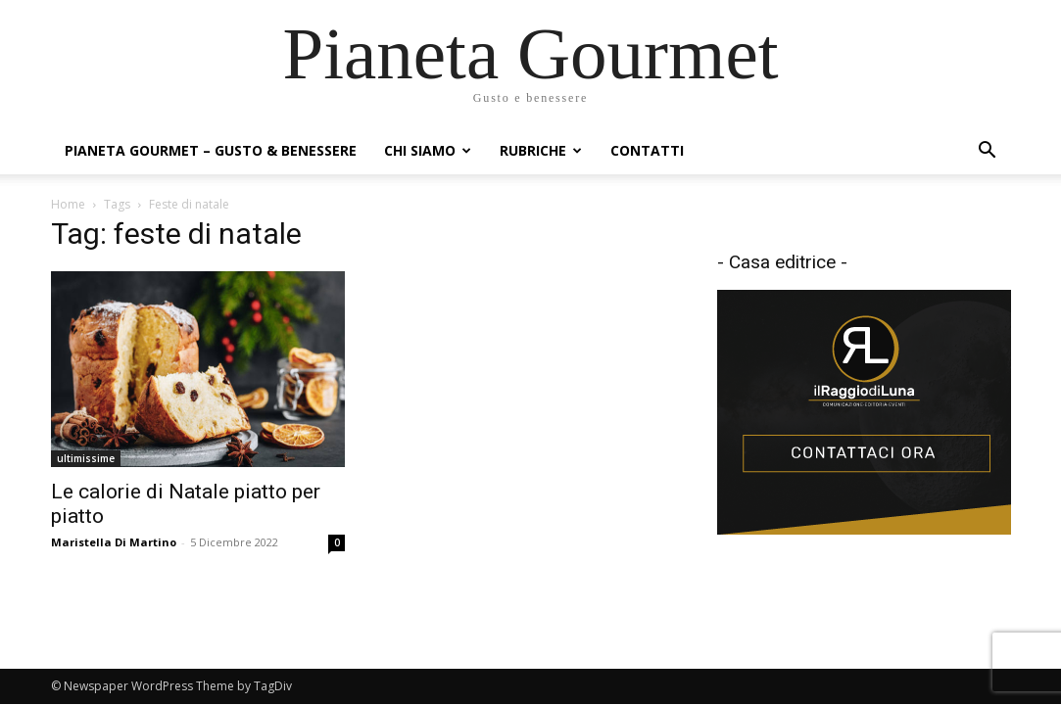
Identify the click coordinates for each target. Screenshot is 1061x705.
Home (68, 204)
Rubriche (541, 150)
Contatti (647, 150)
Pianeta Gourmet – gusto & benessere (211, 150)
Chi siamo (427, 150)
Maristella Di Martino (113, 542)
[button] (987, 152)
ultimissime (86, 458)
